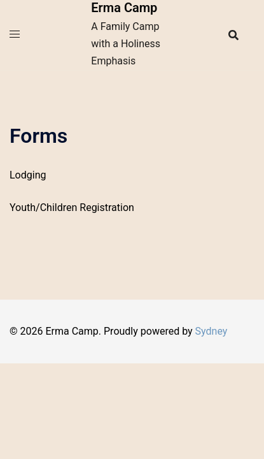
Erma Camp (124, 7)
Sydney (211, 331)
